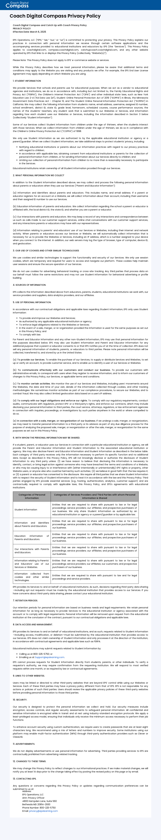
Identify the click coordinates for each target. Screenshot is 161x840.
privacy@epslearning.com (43, 811)
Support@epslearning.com (49, 657)
